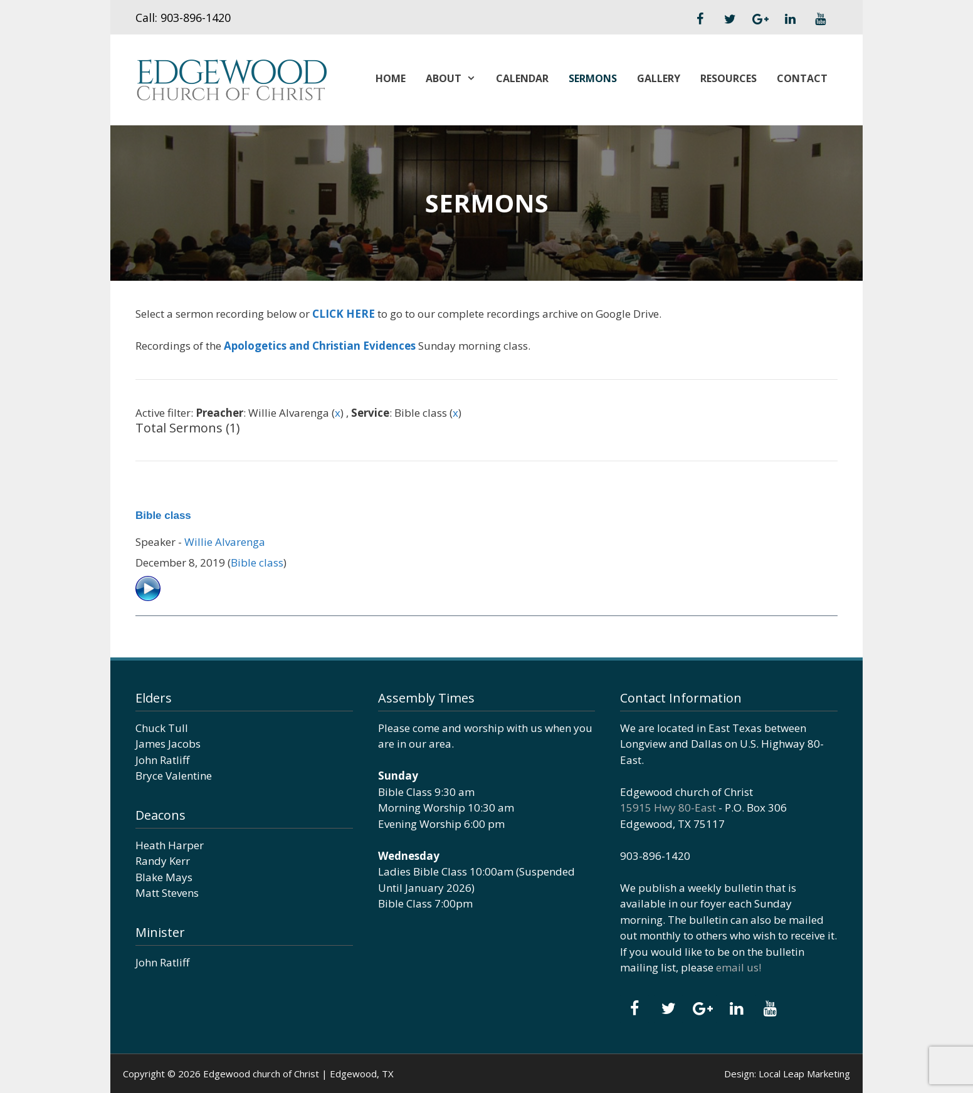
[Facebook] (699, 19)
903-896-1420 (195, 17)
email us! (738, 967)
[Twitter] (729, 19)
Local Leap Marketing (804, 1073)
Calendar (522, 78)
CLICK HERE (343, 313)
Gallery (658, 78)
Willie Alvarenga (224, 542)
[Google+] (759, 19)
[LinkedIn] (789, 19)
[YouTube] (820, 19)
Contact (802, 78)
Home (391, 78)
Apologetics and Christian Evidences (320, 345)
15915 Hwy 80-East (668, 807)
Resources (728, 78)
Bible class (163, 515)
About (456, 78)
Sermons (593, 78)
